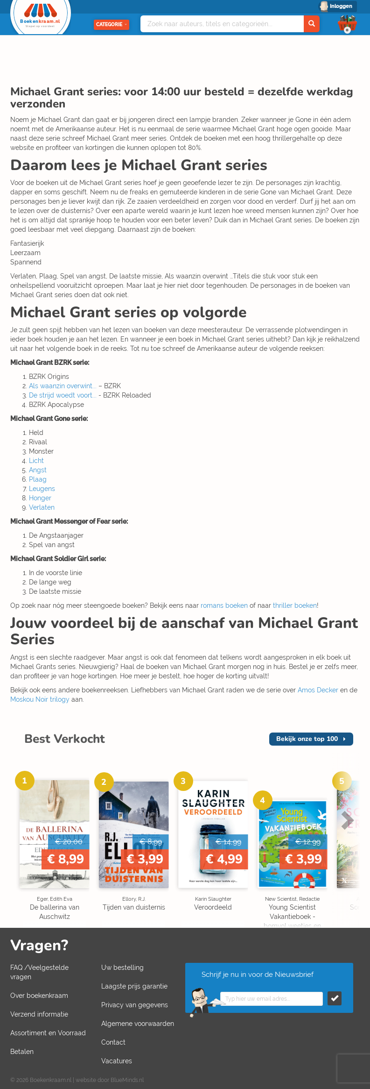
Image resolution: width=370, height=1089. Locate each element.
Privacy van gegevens (134, 1005)
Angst (38, 470)
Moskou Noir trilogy (40, 699)
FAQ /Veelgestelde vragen (39, 972)
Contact (113, 1042)
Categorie (111, 24)
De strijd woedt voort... (63, 395)
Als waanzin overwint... (63, 386)
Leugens (42, 488)
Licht (36, 460)
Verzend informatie (39, 1014)
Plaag (38, 479)
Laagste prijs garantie (134, 986)
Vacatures (116, 1061)
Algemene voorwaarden (137, 1023)
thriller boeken (295, 605)
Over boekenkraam (39, 995)
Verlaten (42, 507)
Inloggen (341, 6)
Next (346, 820)
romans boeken (224, 605)
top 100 (307, 738)
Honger (40, 498)
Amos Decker (318, 690)
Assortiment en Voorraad (48, 1033)
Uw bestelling (122, 967)
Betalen (22, 1051)
